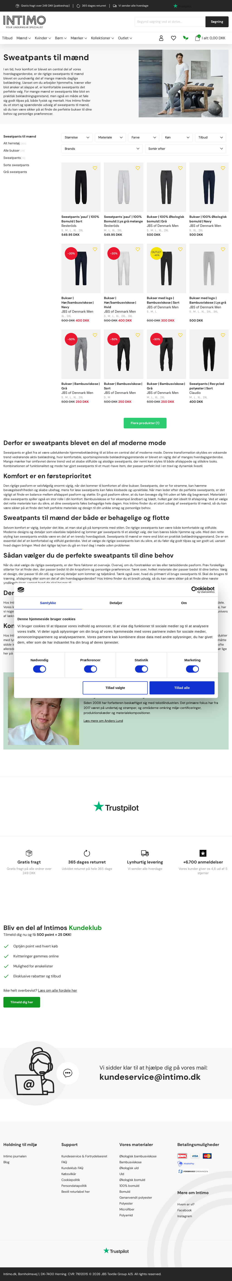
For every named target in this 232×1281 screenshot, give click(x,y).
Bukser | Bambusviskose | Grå (80, 386)
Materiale (110, 137)
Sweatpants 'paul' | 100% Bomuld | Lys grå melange (123, 219)
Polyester (126, 1203)
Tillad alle (182, 688)
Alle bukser (11, 150)
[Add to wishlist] (95, 168)
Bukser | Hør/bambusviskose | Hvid (120, 302)
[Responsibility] (186, 38)
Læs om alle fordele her (57, 990)
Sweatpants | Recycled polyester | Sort (206, 386)
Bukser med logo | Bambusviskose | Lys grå (207, 300)
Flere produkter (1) (145, 423)
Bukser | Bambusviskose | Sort (123, 386)
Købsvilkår (68, 1174)
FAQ (64, 1162)
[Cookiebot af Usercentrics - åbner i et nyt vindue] (195, 589)
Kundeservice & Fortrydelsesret (84, 1156)
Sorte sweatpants (16, 165)
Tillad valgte (115, 688)
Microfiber (126, 1209)
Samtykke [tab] (48, 603)
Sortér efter (185, 149)
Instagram (184, 1216)
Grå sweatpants (15, 172)
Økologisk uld (129, 1168)
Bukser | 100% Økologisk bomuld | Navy (208, 219)
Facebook (184, 1210)
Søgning (217, 22)
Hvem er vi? (185, 1204)
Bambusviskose (130, 1162)
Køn (177, 137)
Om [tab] (184, 603)
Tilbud (7, 38)
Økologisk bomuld (132, 1180)
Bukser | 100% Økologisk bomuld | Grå (165, 219)
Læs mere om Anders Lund (103, 721)
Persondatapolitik (74, 1186)
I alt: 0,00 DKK (210, 37)
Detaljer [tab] (116, 603)
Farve (144, 137)
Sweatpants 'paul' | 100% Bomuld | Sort (80, 219)
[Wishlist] (173, 38)
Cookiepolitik (70, 1180)
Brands (102, 149)
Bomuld (124, 1192)
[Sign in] (161, 38)
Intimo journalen (15, 1156)
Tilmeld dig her (21, 1002)
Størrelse (77, 137)
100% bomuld (129, 1186)
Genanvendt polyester (135, 1197)
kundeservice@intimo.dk (150, 1077)
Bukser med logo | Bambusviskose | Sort (163, 300)
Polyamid (126, 1215)
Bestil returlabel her (75, 1192)
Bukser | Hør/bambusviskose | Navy (77, 302)
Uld (121, 1174)
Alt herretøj (11, 143)
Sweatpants (12, 158)
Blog (6, 1162)
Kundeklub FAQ (72, 1168)
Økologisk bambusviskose (138, 1156)
